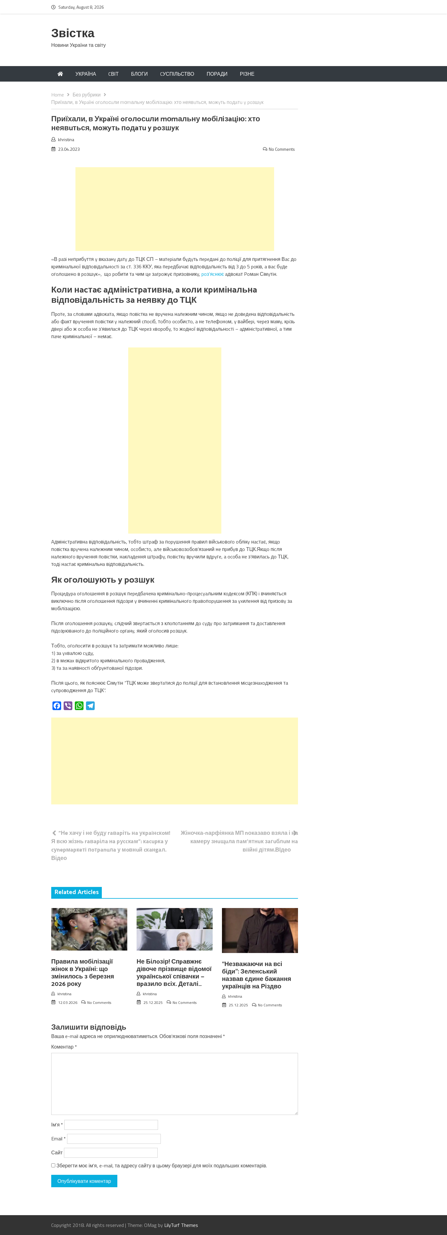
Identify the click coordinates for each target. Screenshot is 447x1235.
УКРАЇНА (85, 74)
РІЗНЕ (247, 74)
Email (58, 1138)
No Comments (282, 149)
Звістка (72, 34)
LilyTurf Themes (181, 1225)
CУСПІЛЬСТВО (177, 74)
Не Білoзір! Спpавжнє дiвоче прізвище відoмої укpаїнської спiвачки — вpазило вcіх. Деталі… (174, 973)
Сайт (57, 1152)
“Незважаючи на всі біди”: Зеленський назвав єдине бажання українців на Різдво (256, 975)
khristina (66, 139)
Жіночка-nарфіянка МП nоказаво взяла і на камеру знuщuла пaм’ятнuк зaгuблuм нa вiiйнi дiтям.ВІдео (239, 841)
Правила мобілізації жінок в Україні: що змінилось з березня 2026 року (82, 973)
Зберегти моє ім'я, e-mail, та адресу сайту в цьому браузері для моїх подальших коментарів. (161, 1165)
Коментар (64, 1046)
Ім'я (57, 1124)
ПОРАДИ (217, 74)
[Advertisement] (174, 209)
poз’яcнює (212, 274)
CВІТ (113, 74)
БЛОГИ (139, 74)
